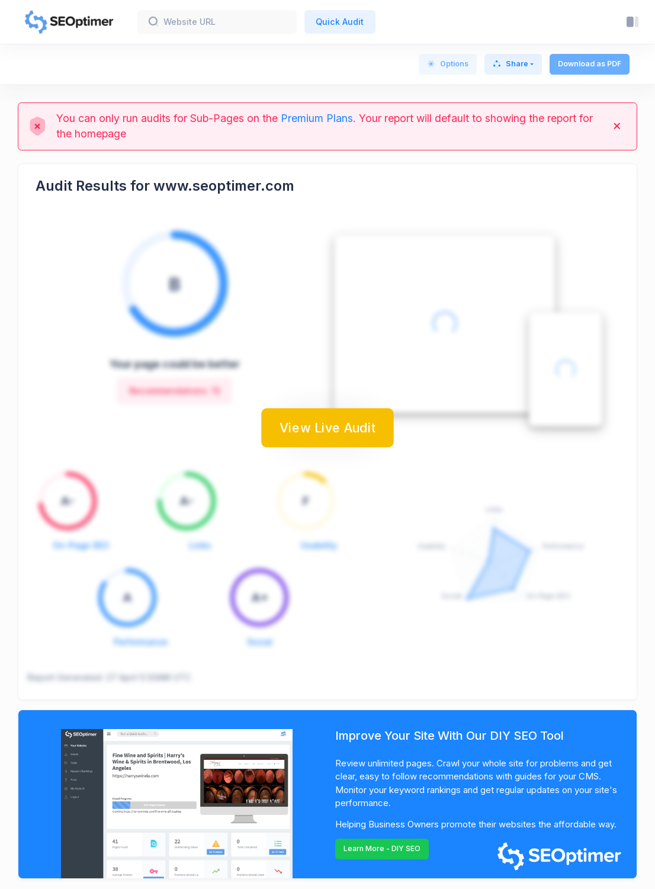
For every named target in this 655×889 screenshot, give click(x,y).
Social (259, 642)
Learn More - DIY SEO (381, 848)
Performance (141, 642)
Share (510, 63)
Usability (319, 545)
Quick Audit (340, 22)
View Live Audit (327, 427)
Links (200, 545)
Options (447, 63)
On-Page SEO (81, 545)
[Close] (617, 126)
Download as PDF (589, 63)
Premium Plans (317, 118)
